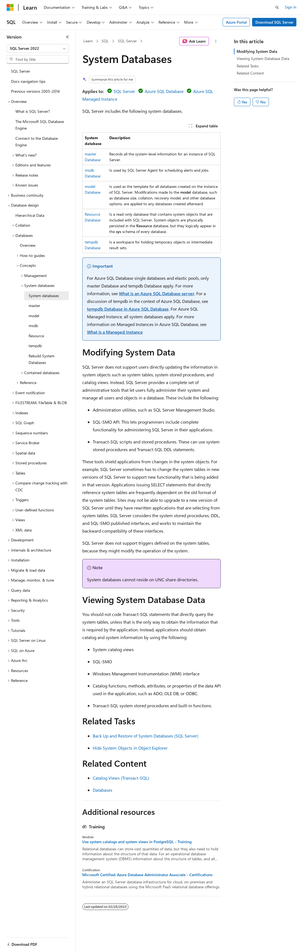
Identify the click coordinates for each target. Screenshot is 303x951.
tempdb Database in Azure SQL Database (128, 309)
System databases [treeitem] (44, 295)
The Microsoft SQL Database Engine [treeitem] (39, 125)
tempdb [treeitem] (35, 345)
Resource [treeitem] (36, 335)
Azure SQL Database (164, 91)
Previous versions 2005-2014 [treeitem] (35, 91)
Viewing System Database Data (263, 58)
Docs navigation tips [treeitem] (28, 81)
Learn (88, 40)
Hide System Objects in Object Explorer (130, 748)
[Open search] (277, 7)
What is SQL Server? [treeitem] (32, 111)
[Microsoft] (10, 7)
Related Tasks (248, 65)
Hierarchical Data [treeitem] (29, 215)
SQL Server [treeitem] (20, 71)
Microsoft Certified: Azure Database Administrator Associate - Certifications (147, 874)
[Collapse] (67, 37)
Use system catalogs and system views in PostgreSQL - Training (137, 841)
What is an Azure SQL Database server (156, 293)
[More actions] (216, 41)
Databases (102, 790)
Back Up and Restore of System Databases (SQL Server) (145, 736)
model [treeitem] (34, 315)
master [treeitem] (34, 305)
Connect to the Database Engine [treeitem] (36, 142)
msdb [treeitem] (33, 325)
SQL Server (127, 40)
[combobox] (38, 48)
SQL (105, 40)
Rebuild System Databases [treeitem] (41, 359)
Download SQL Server (274, 22)
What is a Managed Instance (115, 332)
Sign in (290, 7)
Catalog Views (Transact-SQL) (121, 778)
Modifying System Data (257, 51)
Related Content (250, 73)
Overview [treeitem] (28, 245)
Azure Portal (236, 22)
